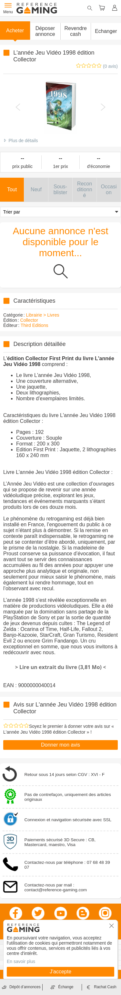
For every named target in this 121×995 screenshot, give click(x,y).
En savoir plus (21, 961)
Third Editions (34, 325)
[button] (45, 31)
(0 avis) (110, 66)
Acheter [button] (15, 30)
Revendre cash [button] (75, 31)
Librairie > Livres (42, 315)
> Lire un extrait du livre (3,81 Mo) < (60, 667)
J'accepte (60, 971)
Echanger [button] (106, 31)
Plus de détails (23, 140)
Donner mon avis (60, 745)
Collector (29, 320)
